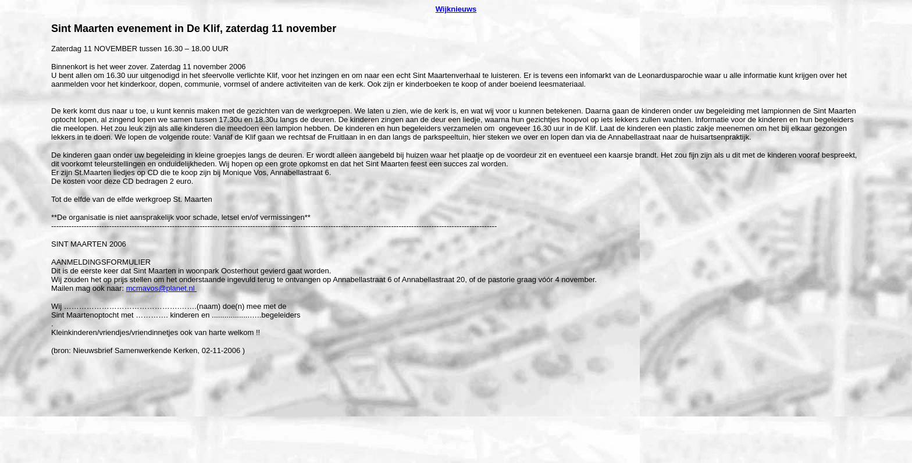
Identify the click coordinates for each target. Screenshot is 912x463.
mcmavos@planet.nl (161, 288)
